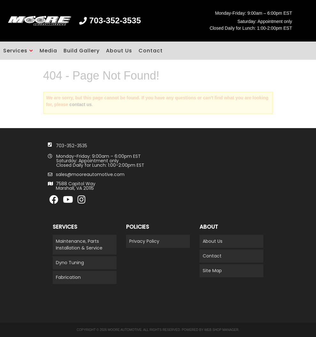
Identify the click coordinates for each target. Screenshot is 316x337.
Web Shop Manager (221, 330)
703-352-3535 (71, 145)
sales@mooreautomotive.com (90, 174)
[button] (18, 51)
